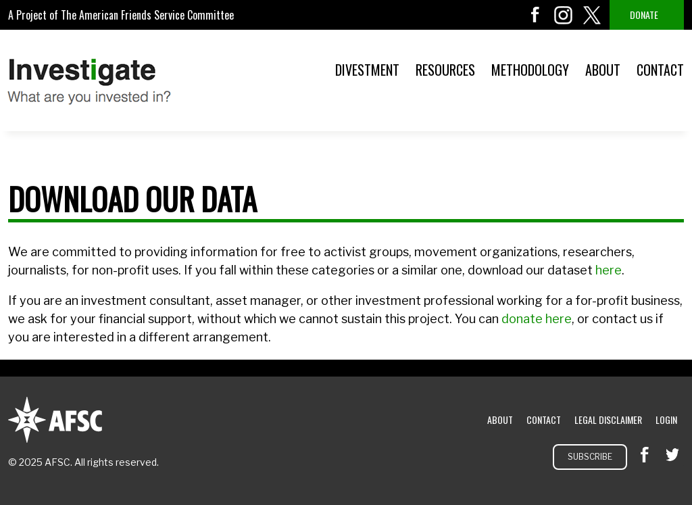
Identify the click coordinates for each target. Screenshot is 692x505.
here (608, 270)
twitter (592, 15)
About (602, 69)
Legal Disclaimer (608, 419)
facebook (535, 15)
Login (666, 419)
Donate (644, 14)
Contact (660, 69)
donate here (536, 319)
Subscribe (590, 457)
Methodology (530, 69)
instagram (563, 15)
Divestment (367, 69)
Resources (445, 69)
